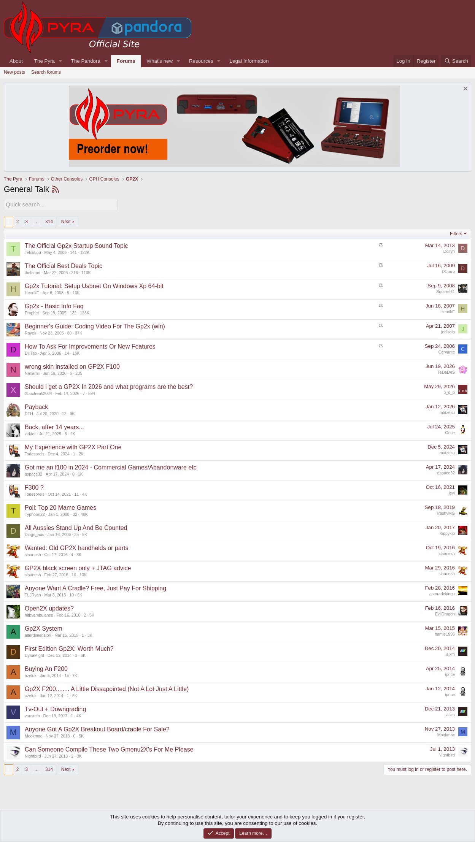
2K (72, 433)
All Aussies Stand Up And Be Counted (76, 527)
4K (84, 493)
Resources (201, 61)
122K (85, 251)
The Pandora (85, 61)
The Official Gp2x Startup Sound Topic (76, 245)
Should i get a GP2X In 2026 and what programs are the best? (109, 386)
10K (83, 574)
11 (76, 493)
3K (78, 554)
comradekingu (442, 592)
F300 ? (34, 487)
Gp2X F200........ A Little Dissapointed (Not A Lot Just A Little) (107, 688)
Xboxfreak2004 (38, 392)
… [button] (36, 221)
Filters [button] (456, 232)
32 (75, 513)
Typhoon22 (35, 513)
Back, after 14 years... (54, 426)
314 (49, 221)
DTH (29, 413)
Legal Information (249, 61)
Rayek (30, 332)
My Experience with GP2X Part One (73, 446)
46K (84, 513)
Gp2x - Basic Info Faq (54, 305)
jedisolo (448, 330)
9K (72, 413)
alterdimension (38, 634)
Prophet (32, 312)
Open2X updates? (49, 607)
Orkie (450, 431)
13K (76, 292)
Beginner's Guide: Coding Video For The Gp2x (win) (95, 325)
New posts (14, 72)
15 (66, 674)
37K (78, 332)
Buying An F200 (46, 668)
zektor (30, 433)
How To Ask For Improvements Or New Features (90, 346)
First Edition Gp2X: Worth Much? (69, 648)
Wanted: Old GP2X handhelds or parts (76, 547)
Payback (36, 406)
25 (76, 533)
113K (86, 272)
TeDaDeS (446, 371)
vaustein (32, 715)
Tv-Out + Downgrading (55, 708)
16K (76, 352)
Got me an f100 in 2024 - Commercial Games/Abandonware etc (111, 466)
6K (79, 594)
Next (66, 221)
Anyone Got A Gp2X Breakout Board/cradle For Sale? (97, 728)
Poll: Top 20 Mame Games (60, 507)
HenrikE (32, 292)
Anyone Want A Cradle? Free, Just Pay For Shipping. (96, 587)
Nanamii (32, 372)
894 (91, 392)
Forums (126, 61)
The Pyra (44, 61)
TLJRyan (33, 594)
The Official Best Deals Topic (63, 265)
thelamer (32, 272)
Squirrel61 (445, 290)
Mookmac (33, 735)
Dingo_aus (34, 533)
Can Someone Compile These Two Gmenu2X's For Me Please (109, 748)
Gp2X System (43, 628)
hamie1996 (445, 633)
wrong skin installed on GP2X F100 (72, 366)
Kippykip (447, 532)
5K (91, 614)
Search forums (46, 72)
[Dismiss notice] (464, 90)
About (16, 61)
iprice (450, 673)
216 (74, 272)
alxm (450, 653)
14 (67, 352)
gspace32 (33, 473)
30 (69, 332)
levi (452, 492)
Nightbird (33, 755)
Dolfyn (449, 250)
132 (73, 312)
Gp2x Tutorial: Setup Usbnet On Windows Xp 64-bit (94, 285)
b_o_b (449, 391)
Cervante (446, 351)
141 (73, 251)
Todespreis (34, 453)
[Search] (456, 61)
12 (64, 413)
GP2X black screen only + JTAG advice (78, 567)
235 (78, 372)
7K (74, 674)
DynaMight (34, 654)
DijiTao (31, 352)
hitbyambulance (39, 614)
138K (84, 312)
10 (73, 574)
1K (80, 473)
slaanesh (33, 554)
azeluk (31, 674)
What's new (160, 61)
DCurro (448, 270)
